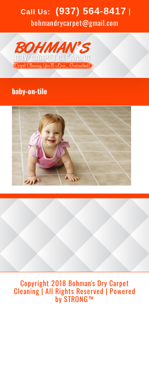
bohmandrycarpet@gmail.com (74, 22)
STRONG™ (79, 299)
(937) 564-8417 (89, 11)
